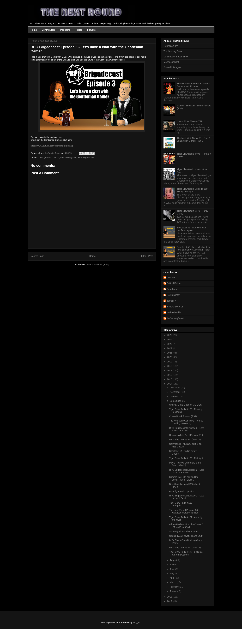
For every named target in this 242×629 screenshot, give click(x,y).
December (175, 387)
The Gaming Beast (172, 51)
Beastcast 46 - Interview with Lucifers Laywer (191, 229)
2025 (170, 335)
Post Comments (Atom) (98, 264)
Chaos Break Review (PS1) (183, 416)
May (172, 573)
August (173, 560)
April (172, 578)
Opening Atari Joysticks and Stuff (185, 536)
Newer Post (37, 256)
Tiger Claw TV (170, 46)
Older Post (147, 256)
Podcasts (65, 30)
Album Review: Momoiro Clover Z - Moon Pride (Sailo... (186, 525)
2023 (170, 344)
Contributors (48, 30)
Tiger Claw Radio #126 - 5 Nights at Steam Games (186, 553)
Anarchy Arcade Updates (181, 491)
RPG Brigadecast (86, 157)
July (172, 564)
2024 (170, 339)
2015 (170, 379)
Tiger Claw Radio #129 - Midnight (186, 458)
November (175, 392)
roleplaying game (68, 157)
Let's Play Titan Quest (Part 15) (185, 547)
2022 (170, 348)
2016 (170, 375)
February (174, 587)
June (172, 569)
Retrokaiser (172, 289)
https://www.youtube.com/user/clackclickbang (51, 146)
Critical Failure (174, 283)
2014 (170, 383)
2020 (170, 357)
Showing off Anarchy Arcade (183, 531)
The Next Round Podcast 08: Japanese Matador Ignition (183, 511)
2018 (170, 366)
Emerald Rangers (172, 67)
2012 (170, 601)
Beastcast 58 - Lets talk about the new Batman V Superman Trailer (194, 248)
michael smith (174, 312)
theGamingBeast (175, 318)
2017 (170, 370)
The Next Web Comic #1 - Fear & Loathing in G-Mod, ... (186, 422)
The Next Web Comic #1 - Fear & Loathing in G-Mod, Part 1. (194, 139)
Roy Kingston (173, 295)
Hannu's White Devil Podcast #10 (186, 435)
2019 (170, 361)
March (173, 582)
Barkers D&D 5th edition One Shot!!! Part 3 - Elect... (184, 478)
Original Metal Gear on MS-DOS (185, 404)
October (174, 396)
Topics (78, 30)
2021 (170, 352)
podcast (55, 157)
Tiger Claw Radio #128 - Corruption (181, 504)
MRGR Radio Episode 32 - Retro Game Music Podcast (193, 85)
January (174, 591)
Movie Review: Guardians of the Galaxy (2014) (185, 464)
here (60, 137)
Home (33, 30)
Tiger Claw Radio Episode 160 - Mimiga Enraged (193, 190)
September (175, 401)
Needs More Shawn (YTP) (190, 121)
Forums (91, 30)
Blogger (136, 622)
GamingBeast (44, 157)
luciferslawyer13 (175, 306)
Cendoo (171, 277)
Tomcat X (171, 300)
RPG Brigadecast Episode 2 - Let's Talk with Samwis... (186, 471)
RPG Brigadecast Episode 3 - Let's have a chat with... (186, 429)
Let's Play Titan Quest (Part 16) (185, 439)
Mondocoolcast (171, 62)
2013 (170, 596)
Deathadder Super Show (175, 56)
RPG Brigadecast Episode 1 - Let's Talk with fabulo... (186, 497)
